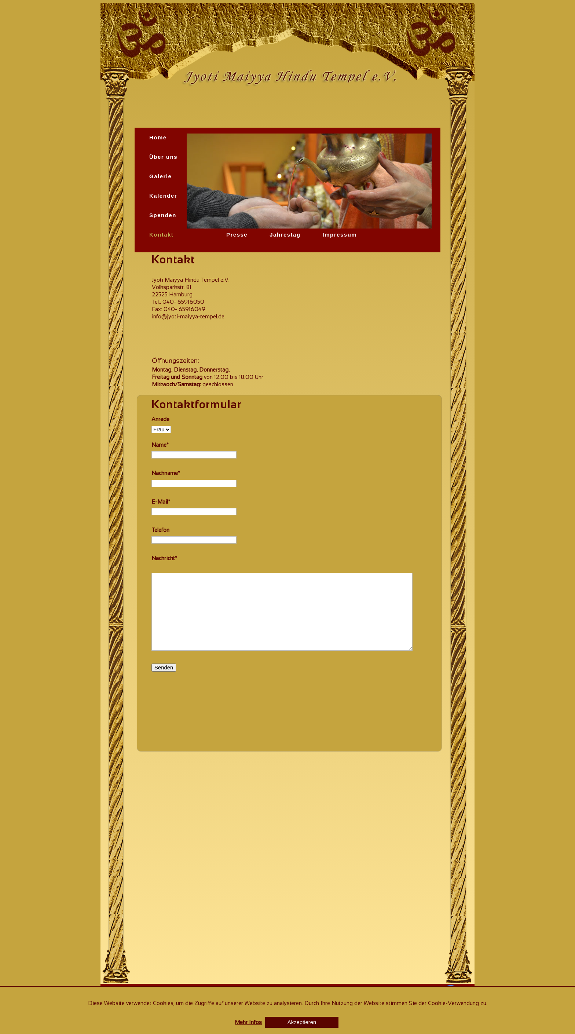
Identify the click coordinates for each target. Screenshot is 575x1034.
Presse (237, 234)
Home (158, 137)
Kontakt (161, 234)
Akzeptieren (302, 1022)
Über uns (163, 157)
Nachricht (164, 558)
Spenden (162, 215)
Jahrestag (285, 234)
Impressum (340, 234)
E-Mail (160, 501)
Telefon (160, 530)
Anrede (160, 419)
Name (160, 445)
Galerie (160, 176)
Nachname (165, 473)
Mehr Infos (248, 1022)
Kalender (163, 196)
